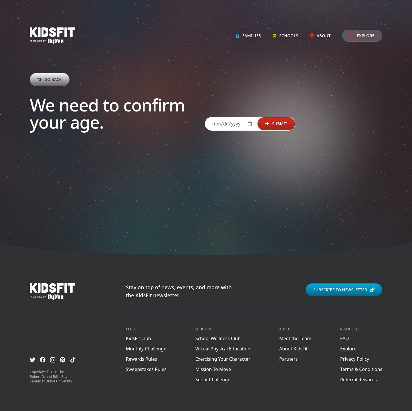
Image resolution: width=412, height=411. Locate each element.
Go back (49, 79)
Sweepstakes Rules (146, 369)
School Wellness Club (218, 338)
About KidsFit (293, 349)
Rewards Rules (141, 359)
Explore (362, 35)
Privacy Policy (354, 359)
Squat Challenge (212, 379)
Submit (276, 123)
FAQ (344, 338)
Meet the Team (295, 338)
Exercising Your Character (222, 359)
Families (248, 35)
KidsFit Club (138, 338)
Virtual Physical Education (222, 349)
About (320, 35)
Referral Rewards (358, 379)
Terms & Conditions (361, 369)
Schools (285, 35)
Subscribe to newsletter (344, 289)
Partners (288, 359)
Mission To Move (213, 369)
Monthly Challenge (146, 349)
